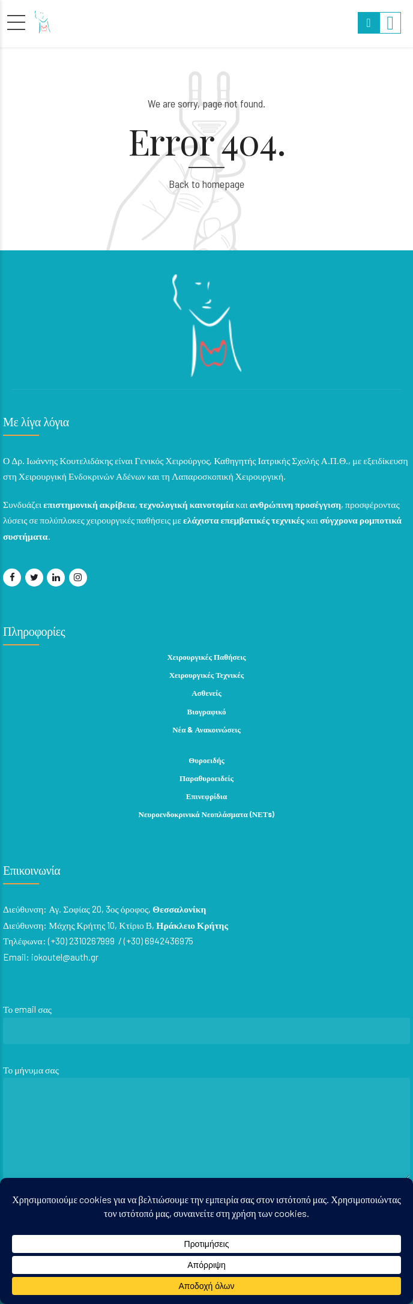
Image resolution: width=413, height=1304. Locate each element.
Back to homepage (206, 183)
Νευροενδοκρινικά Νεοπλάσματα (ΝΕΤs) (207, 814)
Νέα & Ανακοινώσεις (206, 729)
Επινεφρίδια (206, 796)
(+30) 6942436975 (158, 940)
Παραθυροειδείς (206, 778)
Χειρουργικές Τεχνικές (206, 675)
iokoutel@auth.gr (64, 956)
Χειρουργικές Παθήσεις (206, 657)
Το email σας (206, 1026)
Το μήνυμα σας (206, 1125)
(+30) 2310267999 (81, 940)
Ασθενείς (206, 693)
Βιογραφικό (206, 711)
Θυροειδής (206, 760)
